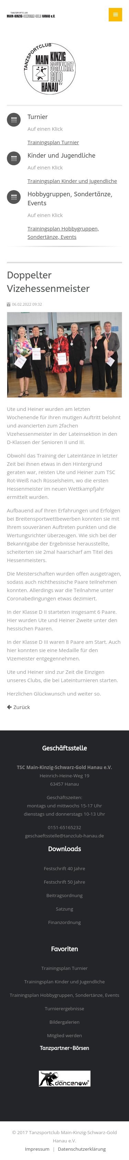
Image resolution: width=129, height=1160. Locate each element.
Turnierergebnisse (64, 1008)
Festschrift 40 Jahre (64, 868)
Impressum (37, 1149)
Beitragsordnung (64, 895)
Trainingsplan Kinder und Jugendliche (72, 180)
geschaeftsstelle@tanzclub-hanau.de (64, 836)
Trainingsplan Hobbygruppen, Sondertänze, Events (64, 995)
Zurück (21, 707)
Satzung (64, 909)
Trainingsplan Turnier (53, 142)
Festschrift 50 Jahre (64, 882)
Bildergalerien (65, 1022)
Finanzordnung (64, 922)
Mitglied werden (64, 1035)
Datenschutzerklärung (82, 1149)
